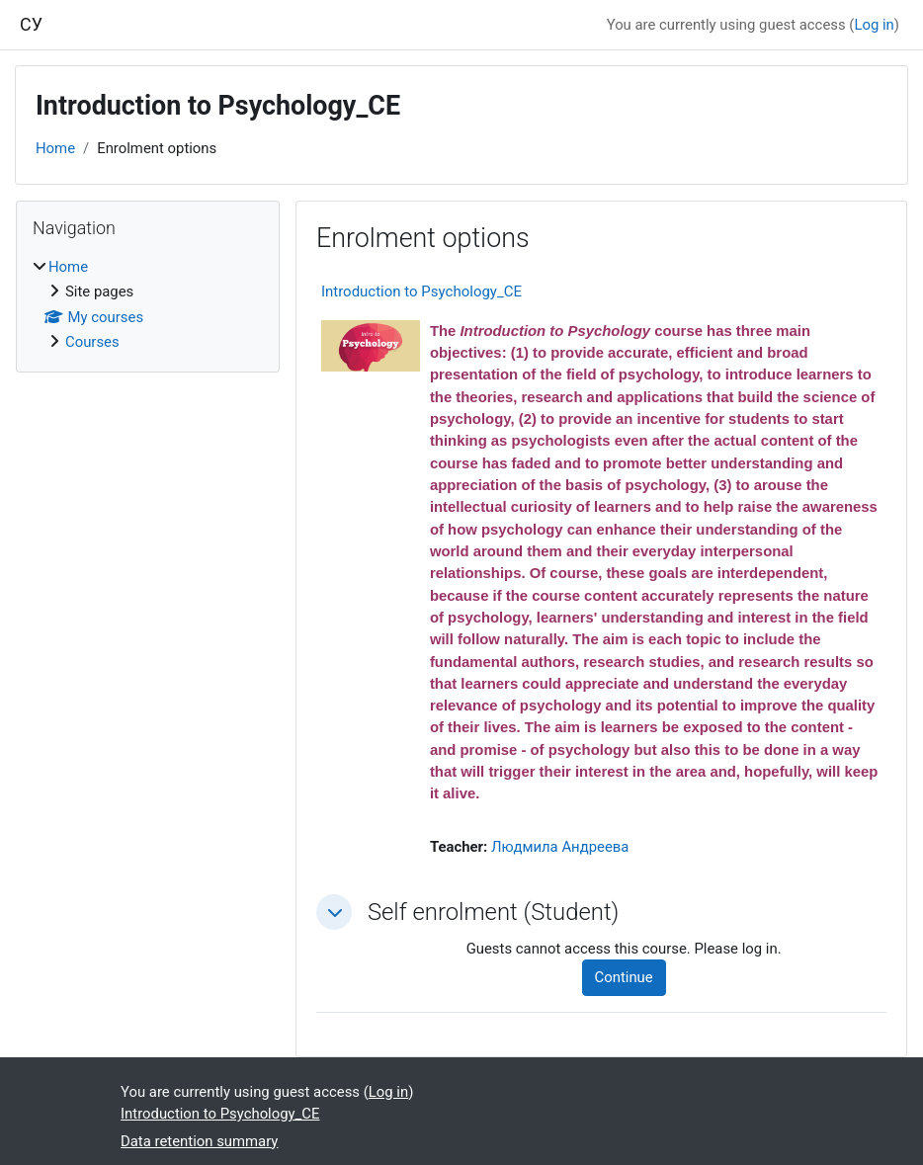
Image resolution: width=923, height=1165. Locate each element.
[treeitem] (148, 304)
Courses (92, 342)
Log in (873, 25)
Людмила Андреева (560, 847)
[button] (334, 912)
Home (55, 148)
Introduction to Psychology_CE (421, 291)
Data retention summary (199, 1141)
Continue (624, 977)
